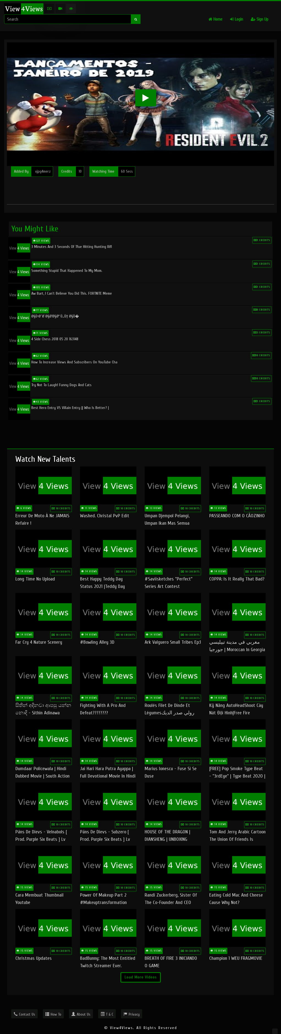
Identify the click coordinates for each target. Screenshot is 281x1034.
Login (236, 19)
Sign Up (259, 19)
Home (215, 19)
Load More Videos (141, 977)
